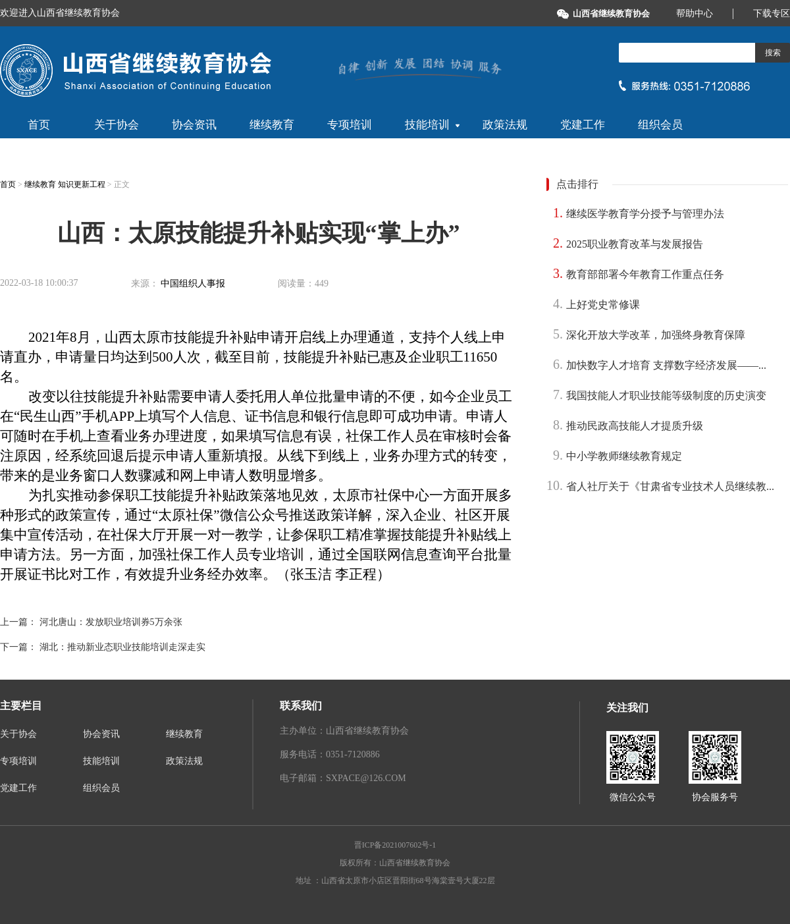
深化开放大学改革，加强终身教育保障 (655, 334)
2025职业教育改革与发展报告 (634, 244)
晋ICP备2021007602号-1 (395, 845)
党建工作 (582, 125)
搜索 (773, 52)
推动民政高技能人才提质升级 (634, 425)
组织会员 (660, 125)
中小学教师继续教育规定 (624, 456)
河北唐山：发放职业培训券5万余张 (111, 622)
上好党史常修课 (603, 304)
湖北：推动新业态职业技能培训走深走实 (122, 647)
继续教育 (272, 125)
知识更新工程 (82, 184)
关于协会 (116, 125)
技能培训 (432, 125)
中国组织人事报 (193, 283)
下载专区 (771, 13)
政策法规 (505, 125)
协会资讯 (194, 125)
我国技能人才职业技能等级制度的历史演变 (666, 395)
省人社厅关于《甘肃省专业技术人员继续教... (670, 486)
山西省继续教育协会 (611, 13)
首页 (39, 125)
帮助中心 (694, 13)
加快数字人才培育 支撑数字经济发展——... (666, 365)
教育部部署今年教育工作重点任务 (645, 274)
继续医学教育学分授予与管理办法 (645, 213)
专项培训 (349, 125)
